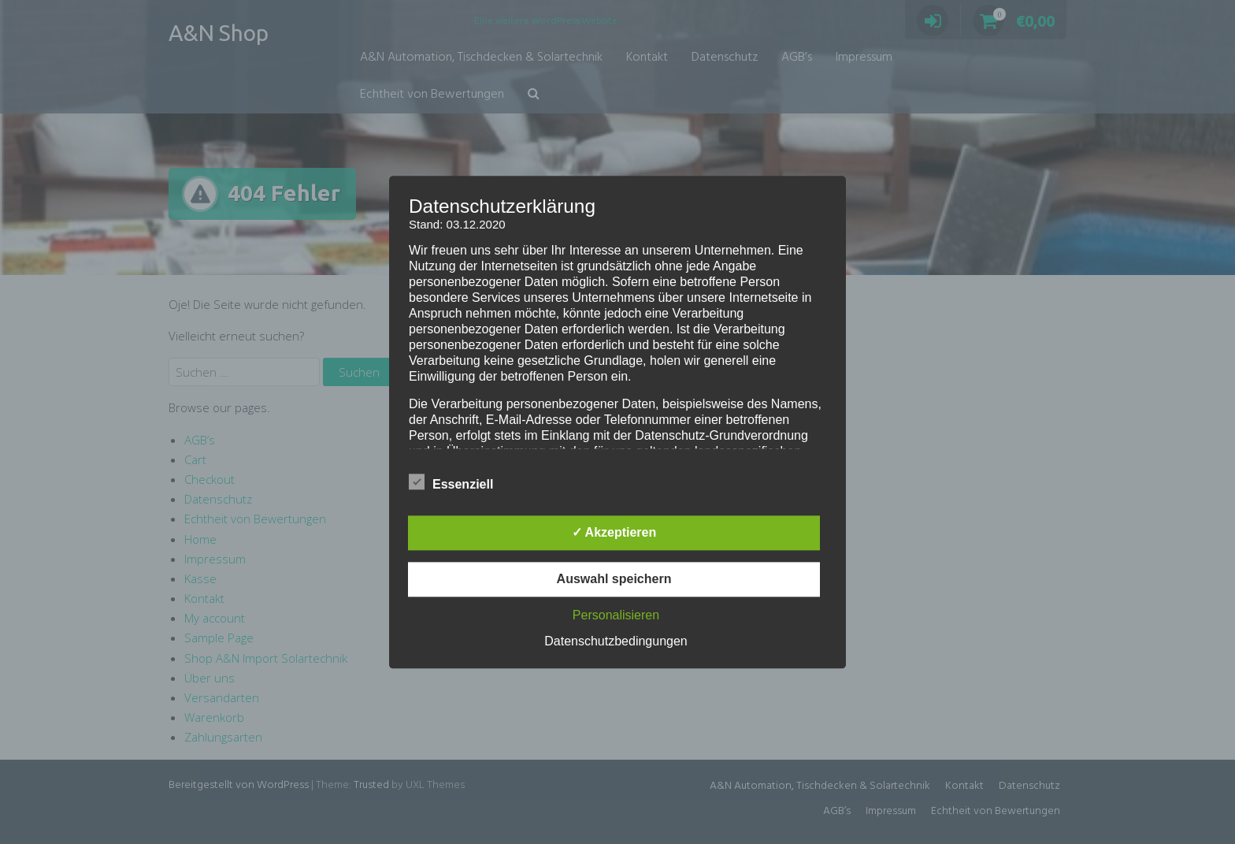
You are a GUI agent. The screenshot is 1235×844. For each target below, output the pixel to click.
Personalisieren (616, 615)
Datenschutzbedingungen (615, 641)
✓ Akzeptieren (614, 532)
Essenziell (451, 481)
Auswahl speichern (614, 579)
